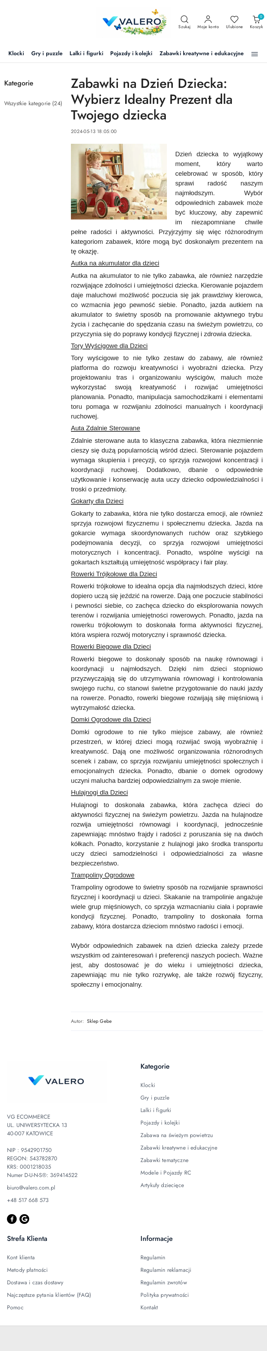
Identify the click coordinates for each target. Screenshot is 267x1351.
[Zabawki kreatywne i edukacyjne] (202, 54)
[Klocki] (16, 54)
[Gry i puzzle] (47, 54)
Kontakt (149, 1307)
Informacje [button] (156, 1239)
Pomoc (15, 1307)
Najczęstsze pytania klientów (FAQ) (49, 1295)
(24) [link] (57, 103)
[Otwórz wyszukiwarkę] (184, 22)
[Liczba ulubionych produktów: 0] (234, 22)
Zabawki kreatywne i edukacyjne (178, 1148)
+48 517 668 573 (28, 1200)
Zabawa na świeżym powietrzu (176, 1135)
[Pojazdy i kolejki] (131, 54)
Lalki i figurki (155, 1110)
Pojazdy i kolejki (160, 1123)
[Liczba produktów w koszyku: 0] (256, 22)
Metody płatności (27, 1270)
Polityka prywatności (164, 1295)
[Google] (24, 1219)
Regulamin (152, 1257)
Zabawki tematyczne (164, 1160)
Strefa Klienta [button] (27, 1239)
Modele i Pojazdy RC (165, 1173)
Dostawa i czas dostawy (35, 1282)
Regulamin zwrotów (163, 1282)
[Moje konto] (208, 22)
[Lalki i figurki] (86, 54)
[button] (255, 54)
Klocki (147, 1085)
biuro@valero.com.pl (31, 1188)
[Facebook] (12, 1219)
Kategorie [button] (155, 1066)
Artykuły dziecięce (162, 1185)
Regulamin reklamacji (165, 1270)
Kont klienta (21, 1257)
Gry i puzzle (154, 1098)
